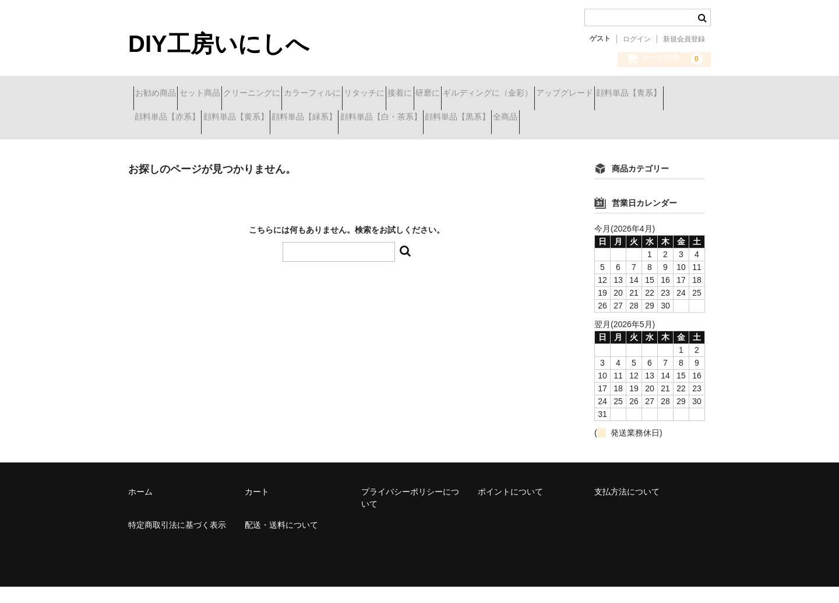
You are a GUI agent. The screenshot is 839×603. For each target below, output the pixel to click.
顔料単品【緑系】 (521, 119)
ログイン (637, 39)
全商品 (241, 143)
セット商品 (225, 94)
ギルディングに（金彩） (638, 94)
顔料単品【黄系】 (431, 119)
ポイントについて (510, 508)
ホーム (140, 508)
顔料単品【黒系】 (172, 143)
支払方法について (627, 508)
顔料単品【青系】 (253, 119)
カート (257, 508)
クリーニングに (298, 94)
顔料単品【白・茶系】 (618, 119)
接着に (508, 94)
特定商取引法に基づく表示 (177, 541)
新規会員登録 (684, 39)
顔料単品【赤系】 (342, 119)
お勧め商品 (160, 94)
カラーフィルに (379, 94)
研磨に (557, 94)
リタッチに (452, 94)
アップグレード (168, 119)
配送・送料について (281, 541)
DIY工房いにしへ (218, 44)
